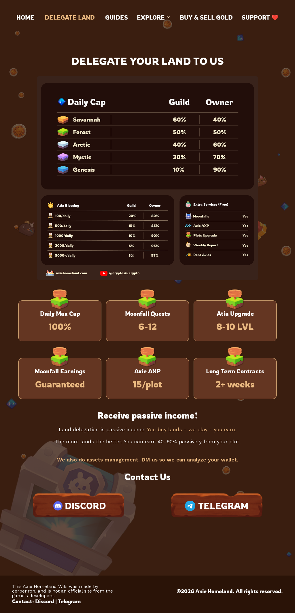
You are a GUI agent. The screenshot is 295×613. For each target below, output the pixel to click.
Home (25, 17)
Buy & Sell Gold (206, 17)
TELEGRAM (217, 505)
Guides (116, 17)
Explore (154, 17)
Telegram (69, 601)
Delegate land (70, 17)
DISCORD (78, 506)
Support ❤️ (260, 17)
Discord (44, 601)
